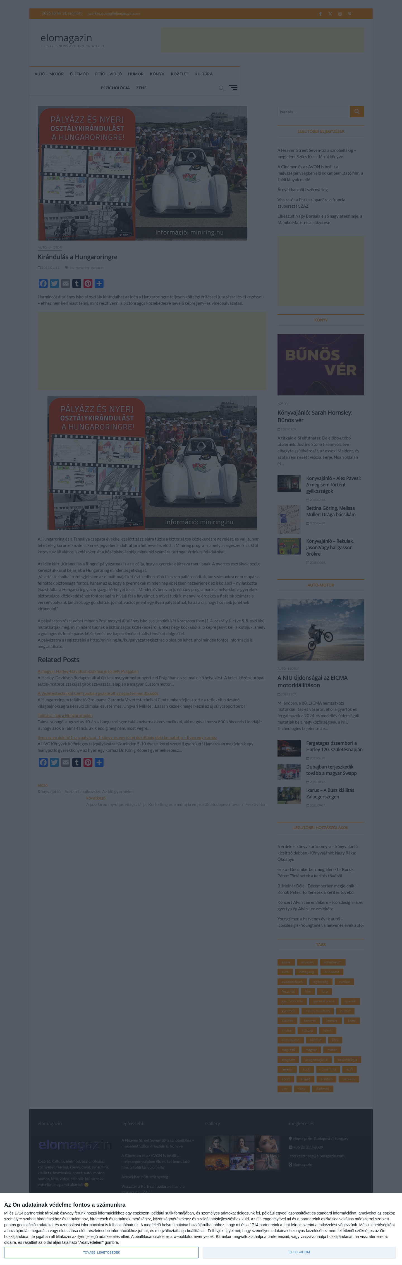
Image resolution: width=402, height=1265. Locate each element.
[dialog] (201, 1229)
